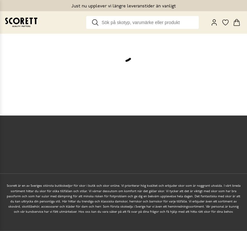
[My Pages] (214, 22)
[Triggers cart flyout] (237, 22)
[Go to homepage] (21, 22)
